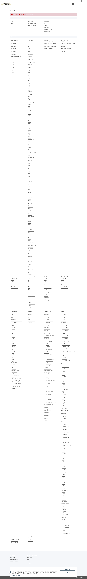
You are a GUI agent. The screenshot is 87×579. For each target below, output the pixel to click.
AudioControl (30, 65)
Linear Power (30, 181)
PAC (28, 205)
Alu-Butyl (29, 312)
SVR (28, 258)
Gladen (29, 141)
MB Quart (29, 186)
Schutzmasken (65, 532)
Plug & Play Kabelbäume (48, 48)
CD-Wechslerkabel (66, 346)
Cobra (29, 101)
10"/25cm (63, 281)
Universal (64, 511)
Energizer (29, 123)
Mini (63, 391)
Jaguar (13, 336)
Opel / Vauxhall (65, 472)
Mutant (29, 202)
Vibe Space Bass (31, 267)
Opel (13, 67)
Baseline (29, 78)
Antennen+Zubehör (64, 322)
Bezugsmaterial (64, 363)
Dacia (13, 330)
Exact (29, 128)
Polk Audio (30, 214)
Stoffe (64, 368)
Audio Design (30, 61)
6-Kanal (47, 319)
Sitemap (45, 25)
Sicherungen (46, 393)
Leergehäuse (13, 373)
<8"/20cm (14, 364)
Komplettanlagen (14, 537)
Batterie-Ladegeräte (48, 413)
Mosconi (29, 194)
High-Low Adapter (64, 45)
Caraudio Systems (31, 94)
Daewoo (64, 456)
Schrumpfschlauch (47, 365)
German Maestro (31, 139)
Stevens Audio (30, 251)
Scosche (29, 234)
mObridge (29, 190)
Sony (28, 243)
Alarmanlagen (63, 320)
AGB (45, 23)
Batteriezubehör (47, 412)
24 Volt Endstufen (14, 286)
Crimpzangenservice (48, 312)
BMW (13, 61)
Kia (12, 340)
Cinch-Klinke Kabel (49, 320)
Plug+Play (30, 536)
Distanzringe (65, 440)
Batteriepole (46, 409)
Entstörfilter (46, 418)
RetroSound (30, 229)
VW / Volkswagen (66, 488)
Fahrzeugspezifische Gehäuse (16, 320)
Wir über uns (30, 21)
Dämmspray (30, 319)
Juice (28, 168)
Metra (29, 189)
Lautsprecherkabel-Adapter (49, 41)
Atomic (29, 57)
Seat (13, 70)
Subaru (13, 356)
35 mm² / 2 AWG (49, 349)
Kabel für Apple (47, 332)
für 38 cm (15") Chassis (16, 385)
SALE (13, 377)
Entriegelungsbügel (66, 360)
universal (64, 319)
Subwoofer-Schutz (64, 287)
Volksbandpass (30, 269)
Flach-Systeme (13, 54)
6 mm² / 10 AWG (49, 341)
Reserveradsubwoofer (15, 370)
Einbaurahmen (65, 349)
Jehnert (29, 165)
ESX (28, 125)
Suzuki (64, 483)
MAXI (47, 377)
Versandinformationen (32, 25)
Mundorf (29, 198)
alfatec (29, 49)
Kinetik (29, 173)
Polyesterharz (65, 429)
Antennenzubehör (66, 328)
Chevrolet (14, 327)
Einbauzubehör (64, 408)
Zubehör (47, 325)
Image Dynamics (31, 157)
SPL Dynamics (30, 248)
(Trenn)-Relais (47, 415)
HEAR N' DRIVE (13, 544)
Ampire (29, 53)
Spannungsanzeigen (48, 417)
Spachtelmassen (66, 432)
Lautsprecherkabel (47, 333)
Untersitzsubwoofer (14, 372)
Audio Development (31, 62)
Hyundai (64, 463)
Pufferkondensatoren (48, 405)
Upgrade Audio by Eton (32, 263)
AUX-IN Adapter (65, 355)
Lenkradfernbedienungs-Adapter (69, 351)
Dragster (29, 113)
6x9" (28, 294)
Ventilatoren (46, 420)
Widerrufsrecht (47, 31)
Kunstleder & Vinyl (66, 366)
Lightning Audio (31, 179)
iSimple (29, 163)
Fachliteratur (63, 413)
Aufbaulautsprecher (14, 77)
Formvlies (64, 423)
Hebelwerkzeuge (66, 525)
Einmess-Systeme (64, 410)
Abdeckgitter (63, 312)
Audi (13, 59)
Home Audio (30, 537)
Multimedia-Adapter (65, 503)
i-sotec (29, 154)
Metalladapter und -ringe (67, 445)
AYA (28, 75)
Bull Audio (30, 91)
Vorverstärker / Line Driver (66, 49)
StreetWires (30, 256)
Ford (13, 64)
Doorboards (63, 370)
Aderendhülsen (49, 354)
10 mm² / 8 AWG (49, 343)
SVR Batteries (30, 259)
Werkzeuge (30, 324)
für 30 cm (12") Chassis (16, 383)
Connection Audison (31, 102)
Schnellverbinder (47, 369)
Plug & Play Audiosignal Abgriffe (50, 43)
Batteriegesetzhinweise (48, 29)
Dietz (29, 109)
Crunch (29, 105)
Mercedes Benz (15, 65)
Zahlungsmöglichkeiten (32, 23)
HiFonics (29, 147)
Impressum (14, 575)
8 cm (28, 281)
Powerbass (30, 218)
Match (29, 184)
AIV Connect (30, 48)
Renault (13, 351)
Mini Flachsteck (48, 399)
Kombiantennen (66, 338)
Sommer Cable (30, 242)
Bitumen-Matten (31, 314)
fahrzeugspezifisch (31, 295)
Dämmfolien (30, 316)
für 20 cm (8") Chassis (16, 380)
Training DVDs (63, 517)
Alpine (29, 51)
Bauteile (64, 418)
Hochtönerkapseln (66, 437)
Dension (29, 107)
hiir (28, 149)
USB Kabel (46, 330)
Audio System (30, 64)
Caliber (29, 93)
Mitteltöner (46, 297)
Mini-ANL (47, 378)
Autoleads (29, 72)
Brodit (29, 89)
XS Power (29, 271)
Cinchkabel (46, 314)
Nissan (13, 346)
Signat (29, 237)
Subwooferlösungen (14, 540)
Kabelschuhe (46, 352)
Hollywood (30, 150)
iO (28, 162)
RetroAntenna (30, 227)
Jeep (13, 338)
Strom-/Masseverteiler (48, 404)
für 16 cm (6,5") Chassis (16, 378)
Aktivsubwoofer (14, 362)
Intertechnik (30, 160)
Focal (29, 134)
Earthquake (30, 118)
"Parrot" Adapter (66, 362)
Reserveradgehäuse (16, 386)
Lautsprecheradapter (65, 435)
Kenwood (29, 170)
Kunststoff (64, 314)
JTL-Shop (81, 577)
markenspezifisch (66, 316)
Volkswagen (65, 403)
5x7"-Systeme (13, 51)
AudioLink (29, 67)
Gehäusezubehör (14, 388)
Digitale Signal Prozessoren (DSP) (67, 41)
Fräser (64, 520)
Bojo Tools (29, 86)
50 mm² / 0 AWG (49, 351)
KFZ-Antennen (65, 336)
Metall (64, 317)
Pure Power (30, 219)
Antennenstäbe (65, 327)
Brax (28, 88)
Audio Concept (30, 59)
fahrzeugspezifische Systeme (16, 57)
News (80, 1)
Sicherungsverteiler (48, 381)
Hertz (29, 146)
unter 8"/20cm (64, 278)
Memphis (29, 187)
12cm (29, 278)
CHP (28, 97)
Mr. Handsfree (30, 195)
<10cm (45, 278)
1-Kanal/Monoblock (14, 278)
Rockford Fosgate (31, 230)
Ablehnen (67, 575)
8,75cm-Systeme (14, 41)
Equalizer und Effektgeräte (66, 48)
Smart (13, 73)
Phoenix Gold (30, 206)
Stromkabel (46, 336)
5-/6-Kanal (13, 283)
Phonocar (29, 208)
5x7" (28, 292)
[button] (76, 4)
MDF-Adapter (65, 443)
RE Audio (29, 222)
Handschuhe (65, 524)
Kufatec (29, 176)
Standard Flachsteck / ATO (51, 380)
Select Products (30, 235)
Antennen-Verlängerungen (67, 325)
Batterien (46, 407)
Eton (28, 126)
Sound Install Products (32, 245)
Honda (13, 335)
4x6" (28, 291)
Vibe (28, 266)
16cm (29, 287)
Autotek (29, 73)
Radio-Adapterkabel (66, 348)
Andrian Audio (30, 54)
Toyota (13, 357)
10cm (29, 284)
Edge (29, 120)
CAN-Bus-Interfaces (66, 344)
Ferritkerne (46, 338)
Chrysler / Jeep (31, 300)
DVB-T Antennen (66, 333)
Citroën (64, 378)
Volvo (13, 359)
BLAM (29, 83)
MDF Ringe (65, 427)
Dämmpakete (30, 317)
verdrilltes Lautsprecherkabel (49, 335)
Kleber (64, 365)
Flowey (29, 133)
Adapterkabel (65, 439)
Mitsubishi (14, 344)
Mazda (13, 341)
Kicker (29, 171)
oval (45, 299)
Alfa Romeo (14, 322)
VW (12, 75)
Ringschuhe (48, 357)
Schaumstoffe (30, 322)
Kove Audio (30, 174)
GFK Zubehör (65, 424)
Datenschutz (19, 575)
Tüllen (47, 362)
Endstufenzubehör (14, 287)
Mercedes (14, 343)
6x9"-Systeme (13, 53)
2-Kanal (12, 279)
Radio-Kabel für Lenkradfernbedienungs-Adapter (69, 353)
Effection (29, 121)
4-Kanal (12, 281)
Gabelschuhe (48, 356)
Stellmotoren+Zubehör (65, 516)
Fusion (29, 136)
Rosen (29, 232)
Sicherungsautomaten (48, 391)
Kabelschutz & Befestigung (49, 370)
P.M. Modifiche (30, 203)
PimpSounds (30, 211)
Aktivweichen (63, 46)
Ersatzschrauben (64, 411)
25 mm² (47, 348)
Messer (64, 528)
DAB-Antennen (65, 332)
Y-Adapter (47, 324)
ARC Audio (30, 56)
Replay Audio (30, 226)
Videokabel (48, 322)
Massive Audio (30, 182)
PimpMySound (30, 210)
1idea (29, 41)
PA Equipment (30, 540)
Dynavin (29, 117)
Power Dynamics (31, 216)
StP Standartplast (31, 255)
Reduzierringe (65, 447)
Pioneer (29, 213)
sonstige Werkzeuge (66, 533)
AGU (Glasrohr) (48, 373)
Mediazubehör (64, 501)
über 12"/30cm (64, 284)
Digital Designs (30, 110)
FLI (28, 131)
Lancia (64, 387)
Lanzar (29, 178)
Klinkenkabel (46, 327)
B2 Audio (29, 77)
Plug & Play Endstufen (48, 45)
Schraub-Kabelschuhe (50, 359)
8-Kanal (12, 284)
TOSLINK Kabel (47, 328)
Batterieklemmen (47, 410)
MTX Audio (30, 197)
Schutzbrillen (65, 530)
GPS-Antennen (65, 335)
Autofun (29, 70)
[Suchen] (66, 4)
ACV (28, 43)
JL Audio (29, 166)
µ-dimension (30, 274)
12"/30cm (63, 283)
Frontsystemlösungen (15, 539)
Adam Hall (30, 45)
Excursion (29, 130)
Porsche (64, 395)
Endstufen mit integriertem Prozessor (68, 43)
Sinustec (29, 240)
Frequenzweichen (64, 415)
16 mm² (47, 344)
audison (29, 69)
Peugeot (13, 69)
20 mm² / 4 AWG (49, 346)
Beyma (29, 81)
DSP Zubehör (63, 51)
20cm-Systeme (13, 48)
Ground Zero (30, 142)
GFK (62, 421)
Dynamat (29, 115)
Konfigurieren (67, 572)
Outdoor (29, 539)
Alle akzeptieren (67, 569)
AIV (28, 46)
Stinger (29, 253)
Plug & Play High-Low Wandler (50, 46)
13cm (29, 286)
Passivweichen (47, 300)
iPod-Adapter (65, 358)
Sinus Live (29, 239)
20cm (29, 289)
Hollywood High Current (32, 152)
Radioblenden (65, 357)
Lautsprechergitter (66, 442)
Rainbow (29, 221)
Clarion (29, 99)
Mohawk (29, 192)
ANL (46, 375)
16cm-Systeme (13, 46)
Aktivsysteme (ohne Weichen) (16, 56)
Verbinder (46, 367)
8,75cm (29, 283)
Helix (29, 144)
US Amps (29, 264)
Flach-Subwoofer (64, 286)
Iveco (63, 386)
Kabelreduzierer (49, 364)
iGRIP (29, 155)
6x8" (28, 279)
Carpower (29, 96)
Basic (29, 80)
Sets (63, 431)
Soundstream (30, 247)
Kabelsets (46, 340)
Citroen (13, 328)
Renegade (29, 224)
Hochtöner (46, 295)
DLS (28, 112)
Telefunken (30, 261)
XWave (29, 272)
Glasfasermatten (66, 426)
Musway (29, 200)
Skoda (13, 72)
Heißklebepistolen (66, 527)
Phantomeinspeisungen (67, 341)
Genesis (29, 138)
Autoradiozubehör (64, 343)
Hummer (64, 384)
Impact (29, 158)
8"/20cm (62, 279)
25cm (45, 286)
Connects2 (30, 104)
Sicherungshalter (47, 372)
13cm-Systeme (13, 45)
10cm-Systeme (13, 43)
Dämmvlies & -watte (31, 320)
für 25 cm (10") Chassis (16, 381)
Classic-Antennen (66, 330)
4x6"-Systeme (13, 49)
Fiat (13, 62)
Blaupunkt (30, 85)
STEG (29, 250)
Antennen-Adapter (66, 324)
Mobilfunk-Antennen (66, 340)
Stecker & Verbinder (49, 360)
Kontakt (83, 1)
